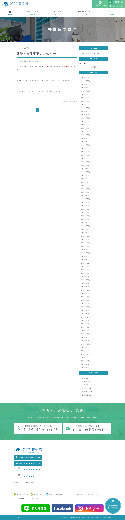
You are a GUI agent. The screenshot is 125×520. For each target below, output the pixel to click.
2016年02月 (86, 357)
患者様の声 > (38, 494)
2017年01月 (86, 324)
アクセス (113, 13)
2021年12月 (86, 226)
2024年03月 (86, 155)
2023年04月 (86, 182)
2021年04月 (86, 239)
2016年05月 (86, 351)
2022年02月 (86, 219)
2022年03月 (86, 216)
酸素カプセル (87, 395)
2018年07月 (86, 290)
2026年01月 (86, 84)
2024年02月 (86, 158)
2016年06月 (86, 347)
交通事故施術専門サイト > (58, 494)
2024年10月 (86, 131)
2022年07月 (86, 202)
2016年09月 (86, 337)
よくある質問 (87, 388)
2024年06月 (86, 145)
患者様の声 (86, 381)
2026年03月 (86, 77)
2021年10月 (86, 229)
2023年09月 (86, 172)
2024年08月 (86, 138)
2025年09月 (86, 98)
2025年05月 (86, 111)
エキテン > (78, 494)
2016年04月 (86, 354)
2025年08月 (86, 101)
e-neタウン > (93, 494)
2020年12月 (86, 249)
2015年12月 (86, 364)
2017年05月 (86, 313)
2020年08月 (86, 256)
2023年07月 (86, 178)
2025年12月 (86, 87)
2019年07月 (86, 270)
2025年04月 (86, 114)
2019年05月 (86, 273)
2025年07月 (86, 104)
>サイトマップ (18, 517)
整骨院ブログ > (22, 494)
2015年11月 (86, 367)
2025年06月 (86, 108)
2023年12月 (86, 165)
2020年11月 (86, 253)
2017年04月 (86, 317)
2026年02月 (86, 81)
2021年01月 (86, 246)
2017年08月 (86, 307)
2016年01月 (86, 361)
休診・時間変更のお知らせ (36, 53)
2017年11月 (86, 300)
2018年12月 (86, 283)
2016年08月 (86, 340)
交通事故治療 (87, 391)
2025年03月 (86, 118)
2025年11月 (86, 91)
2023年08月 (86, 175)
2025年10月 (86, 94)
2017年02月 (86, 320)
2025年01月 (86, 125)
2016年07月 (86, 344)
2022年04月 (86, 212)
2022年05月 (86, 209)
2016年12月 (86, 327)
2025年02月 (86, 121)
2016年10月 (86, 334)
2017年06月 (86, 310)
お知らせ (85, 378)
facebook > (21, 498)
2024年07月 (86, 141)
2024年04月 (86, 152)
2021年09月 (86, 232)
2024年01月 (86, 162)
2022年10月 (86, 192)
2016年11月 (86, 330)
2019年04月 (86, 276)
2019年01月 (86, 280)
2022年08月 (86, 199)
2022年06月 (86, 205)
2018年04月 (86, 293)
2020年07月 (86, 259)
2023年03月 (86, 185)
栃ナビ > (35, 498)
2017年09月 (86, 303)
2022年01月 (86, 222)
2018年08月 (86, 286)
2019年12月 (86, 266)
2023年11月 (86, 168)
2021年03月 (86, 243)
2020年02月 (86, 263)
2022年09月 (86, 195)
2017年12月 (86, 297)
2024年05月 (86, 148)
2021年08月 (86, 236)
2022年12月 (86, 189)
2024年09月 (86, 135)
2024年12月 (86, 128)
